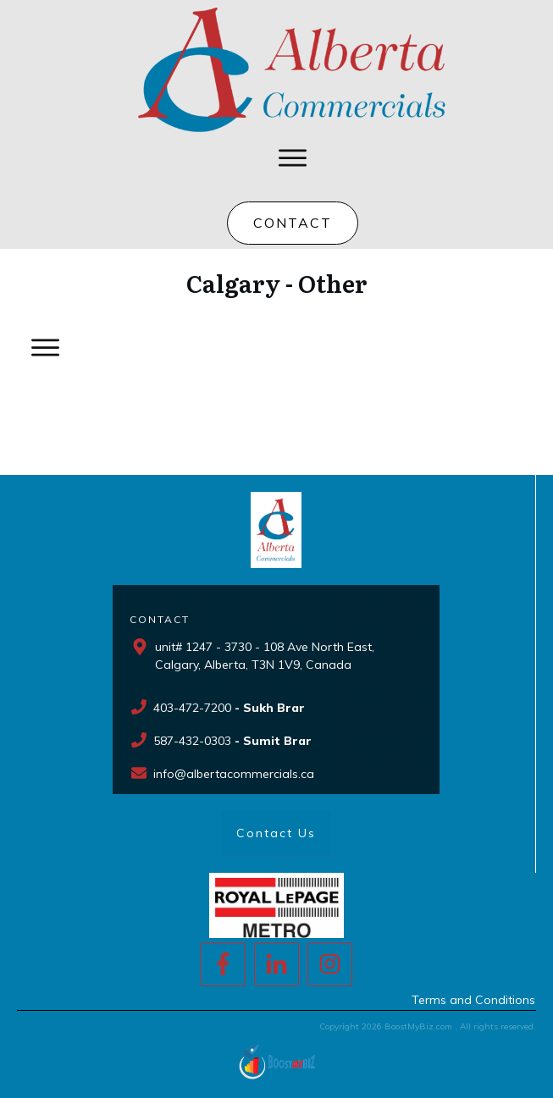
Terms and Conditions (473, 999)
